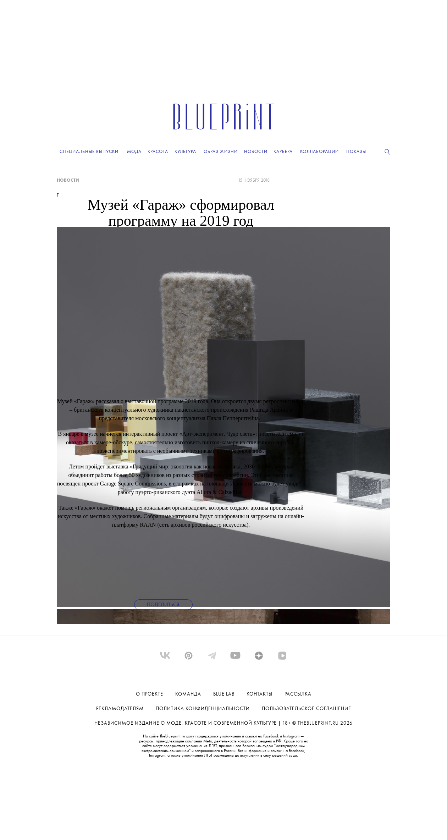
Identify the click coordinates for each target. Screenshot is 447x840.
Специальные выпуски (89, 151)
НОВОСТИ (68, 180)
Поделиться (163, 605)
